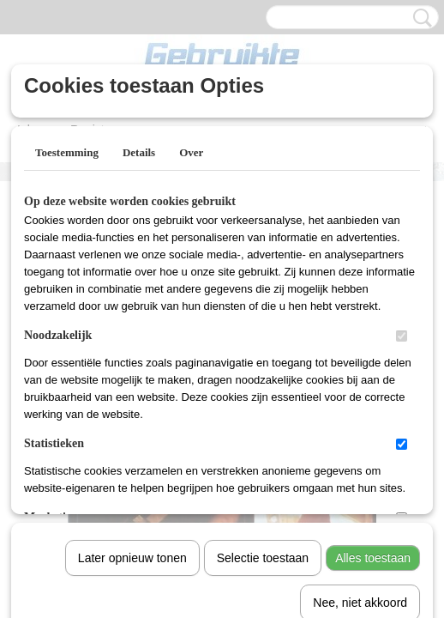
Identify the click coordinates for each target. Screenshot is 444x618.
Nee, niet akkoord (360, 425)
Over (191, 152)
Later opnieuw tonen (132, 380)
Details (139, 152)
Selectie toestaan (263, 380)
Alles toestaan (373, 380)
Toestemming (67, 152)
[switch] (401, 336)
